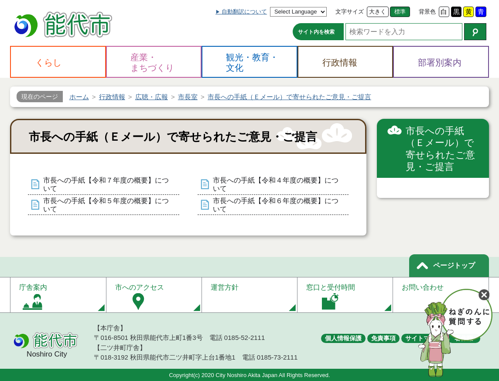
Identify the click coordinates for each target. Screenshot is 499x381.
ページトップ (454, 265)
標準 (400, 11)
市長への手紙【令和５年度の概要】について (106, 205)
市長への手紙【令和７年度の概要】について (106, 184)
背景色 (427, 11)
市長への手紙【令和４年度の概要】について (275, 184)
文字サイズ (349, 11)
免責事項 (383, 338)
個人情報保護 (343, 338)
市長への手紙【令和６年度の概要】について (275, 205)
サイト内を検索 (316, 32)
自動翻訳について (244, 11)
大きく (377, 11)
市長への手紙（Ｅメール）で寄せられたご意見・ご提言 (440, 149)
